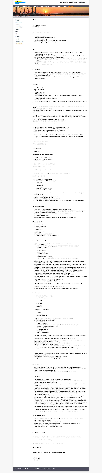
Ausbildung (35, 6)
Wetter (59, 6)
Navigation (17, 6)
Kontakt (17, 39)
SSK (16, 16)
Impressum (71, 6)
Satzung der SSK (26, 16)
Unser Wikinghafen (44, 6)
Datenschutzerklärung (20, 41)
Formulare (53, 6)
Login (64, 6)
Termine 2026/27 (26, 6)
